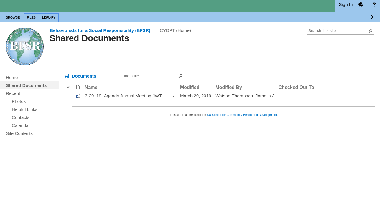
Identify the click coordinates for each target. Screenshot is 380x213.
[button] (370, 31)
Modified (190, 87)
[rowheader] (69, 96)
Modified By (228, 87)
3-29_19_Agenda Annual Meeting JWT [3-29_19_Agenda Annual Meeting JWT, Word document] (123, 95)
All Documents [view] (80, 75)
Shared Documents (89, 38)
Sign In (346, 4)
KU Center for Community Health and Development (242, 115)
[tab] (13, 16)
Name (91, 87)
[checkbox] (68, 87)
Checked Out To (296, 87)
